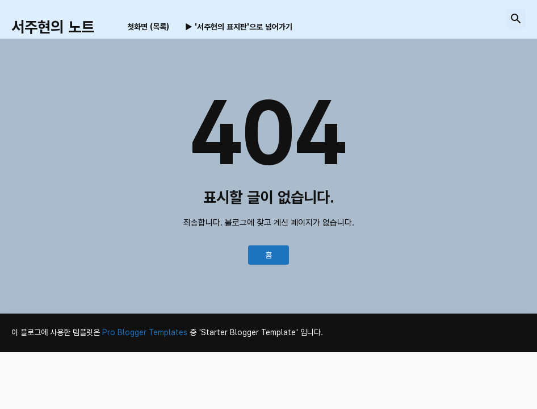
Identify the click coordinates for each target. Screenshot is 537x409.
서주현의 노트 (52, 27)
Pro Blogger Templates (144, 332)
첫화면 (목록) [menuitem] (148, 26)
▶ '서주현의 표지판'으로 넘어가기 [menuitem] (238, 26)
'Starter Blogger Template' (248, 332)
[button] (516, 19)
